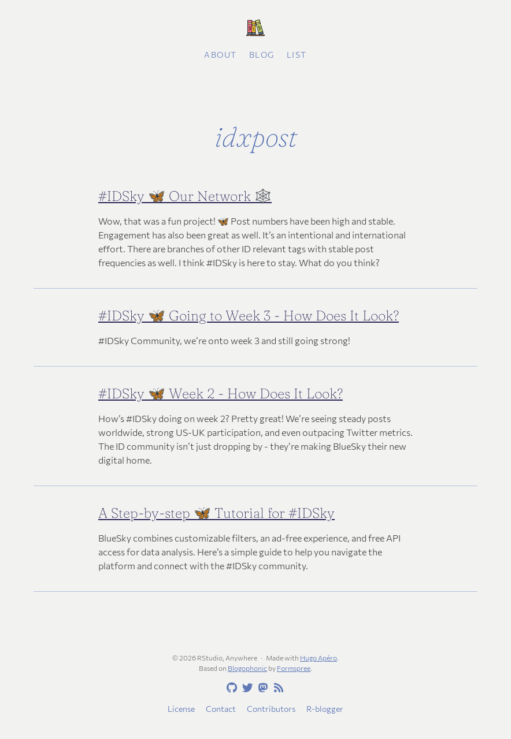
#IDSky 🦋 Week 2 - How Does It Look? (220, 393)
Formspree (293, 668)
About (220, 54)
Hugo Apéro (318, 658)
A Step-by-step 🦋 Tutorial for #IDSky (216, 513)
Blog (262, 54)
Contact (221, 709)
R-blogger (324, 709)
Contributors (271, 709)
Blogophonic (247, 668)
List (297, 54)
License (181, 709)
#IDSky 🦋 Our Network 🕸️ (185, 196)
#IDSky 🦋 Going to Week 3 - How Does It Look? (248, 315)
